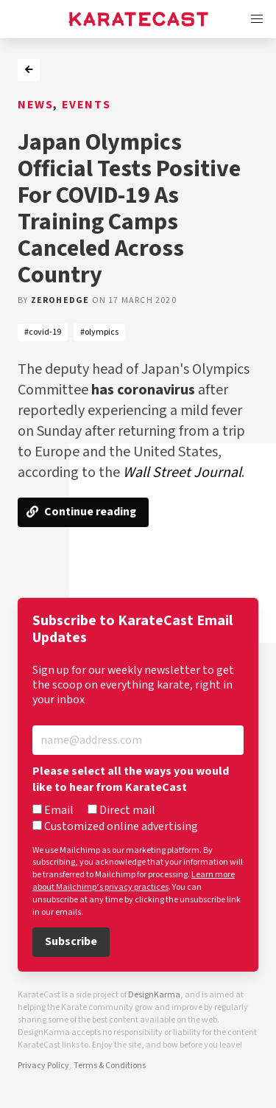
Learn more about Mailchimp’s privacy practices (133, 881)
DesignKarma (154, 994)
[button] (257, 19)
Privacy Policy (43, 1065)
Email (53, 811)
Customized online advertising (115, 827)
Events (86, 105)
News (35, 105)
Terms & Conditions (110, 1065)
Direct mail (121, 811)
